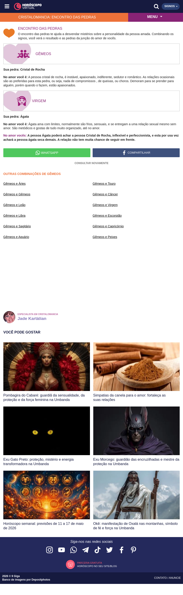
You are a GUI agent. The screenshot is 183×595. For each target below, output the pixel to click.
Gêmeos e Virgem (105, 205)
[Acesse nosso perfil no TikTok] (97, 550)
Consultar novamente (92, 163)
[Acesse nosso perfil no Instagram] (49, 550)
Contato (160, 577)
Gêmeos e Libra (14, 215)
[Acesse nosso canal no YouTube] (61, 550)
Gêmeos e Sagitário (17, 226)
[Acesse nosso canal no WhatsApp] (73, 550)
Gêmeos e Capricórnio (108, 226)
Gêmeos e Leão (14, 205)
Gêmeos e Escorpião (107, 215)
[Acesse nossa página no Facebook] (121, 550)
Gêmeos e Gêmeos (16, 194)
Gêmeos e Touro (104, 183)
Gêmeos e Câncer (105, 194)
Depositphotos (41, 579)
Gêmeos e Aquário (16, 237)
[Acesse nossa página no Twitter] (109, 550)
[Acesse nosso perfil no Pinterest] (133, 550)
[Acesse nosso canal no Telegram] (85, 550)
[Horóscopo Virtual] (49, 6)
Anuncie (175, 577)
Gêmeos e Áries (14, 183)
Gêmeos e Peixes (105, 237)
